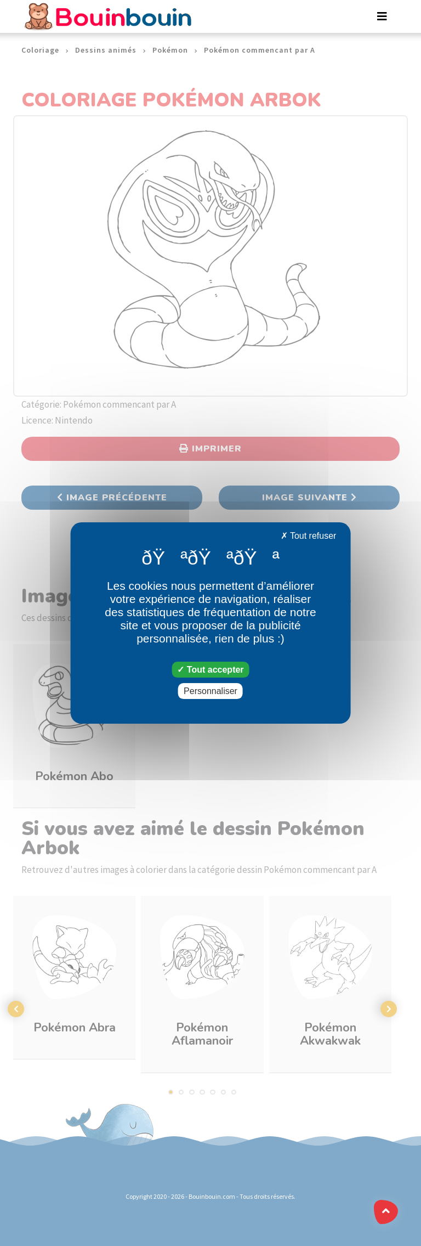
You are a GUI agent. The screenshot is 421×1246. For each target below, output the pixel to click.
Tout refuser (309, 535)
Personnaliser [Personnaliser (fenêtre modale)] (210, 691)
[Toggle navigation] (382, 16)
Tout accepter (210, 669)
